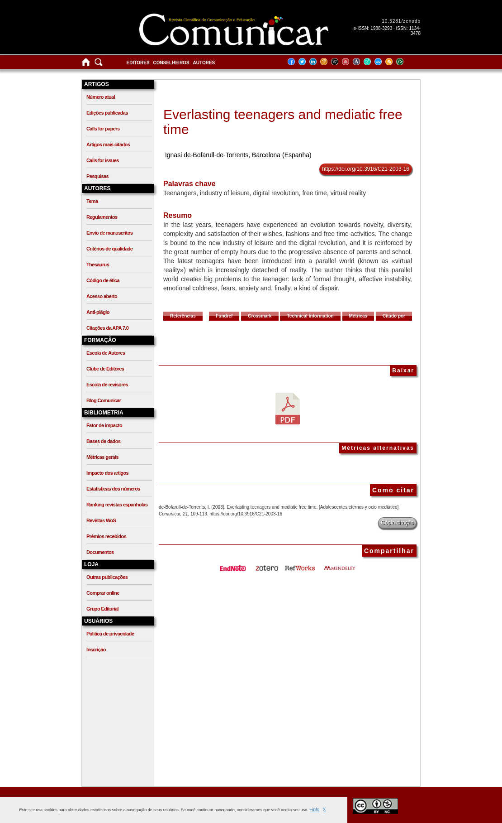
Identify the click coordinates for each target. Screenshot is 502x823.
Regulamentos (102, 217)
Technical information (310, 315)
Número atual (100, 97)
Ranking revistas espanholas (116, 504)
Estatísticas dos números (113, 488)
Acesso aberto (101, 296)
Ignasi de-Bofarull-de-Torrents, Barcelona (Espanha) (238, 155)
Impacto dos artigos (107, 473)
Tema (92, 201)
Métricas (358, 315)
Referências (183, 315)
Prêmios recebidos (106, 536)
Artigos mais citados (108, 144)
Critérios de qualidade (109, 248)
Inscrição (96, 649)
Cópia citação (397, 523)
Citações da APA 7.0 (107, 328)
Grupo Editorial (102, 608)
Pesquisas (97, 176)
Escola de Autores (105, 353)
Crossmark (259, 315)
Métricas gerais (102, 457)
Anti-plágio (97, 312)
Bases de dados (103, 441)
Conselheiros (171, 62)
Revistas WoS (101, 520)
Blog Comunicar (103, 400)
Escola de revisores (107, 384)
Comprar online (102, 593)
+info (314, 809)
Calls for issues (102, 160)
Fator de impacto (104, 425)
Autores (204, 62)
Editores (138, 62)
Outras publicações (107, 577)
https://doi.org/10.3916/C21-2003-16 (365, 169)
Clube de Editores (105, 368)
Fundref (224, 315)
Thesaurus (97, 264)
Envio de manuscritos (109, 233)
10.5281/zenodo (401, 21)
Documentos (100, 552)
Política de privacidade (110, 633)
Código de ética (102, 280)
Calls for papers (103, 128)
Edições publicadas (107, 113)
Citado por (394, 315)
